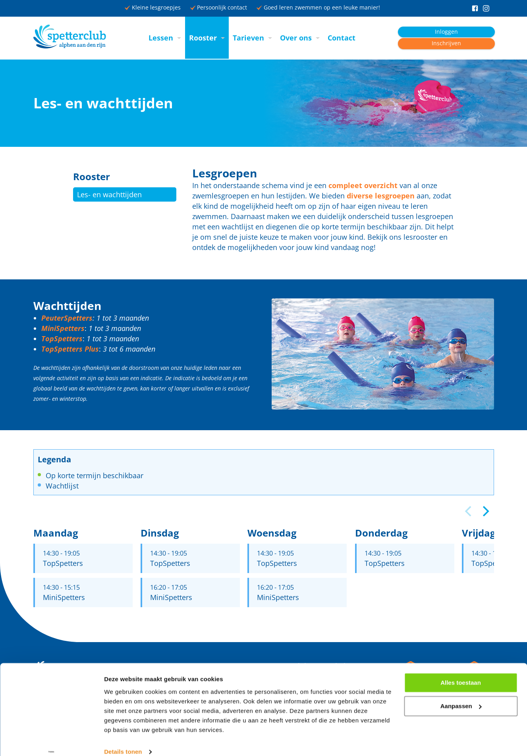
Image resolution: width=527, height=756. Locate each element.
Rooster (203, 37)
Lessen (161, 37)
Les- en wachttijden (109, 194)
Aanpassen (461, 694)
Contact (341, 37)
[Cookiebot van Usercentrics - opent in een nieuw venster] (51, 740)
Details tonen (123, 740)
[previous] (469, 511)
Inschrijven (446, 43)
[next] (485, 511)
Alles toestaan (460, 671)
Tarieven (248, 37)
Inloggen (446, 31)
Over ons (296, 37)
